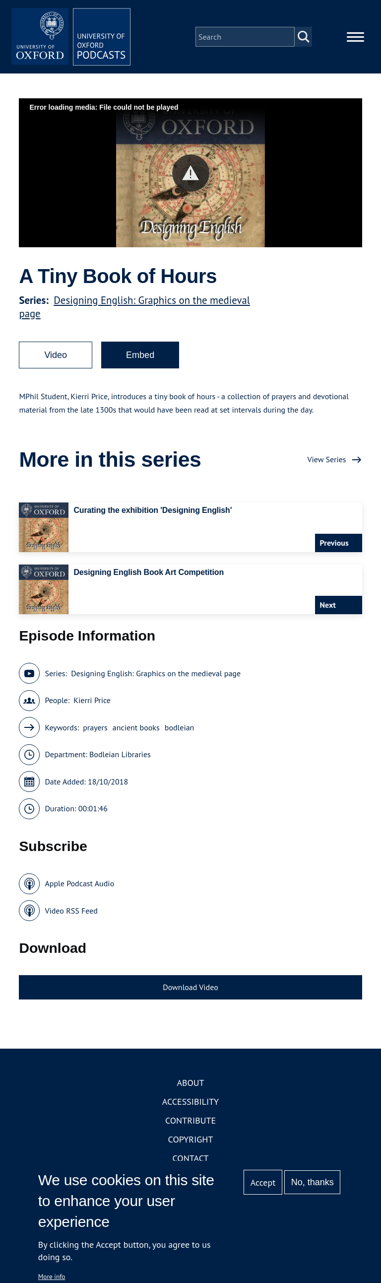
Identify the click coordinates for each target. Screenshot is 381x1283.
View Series (326, 459)
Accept (263, 1182)
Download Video (190, 987)
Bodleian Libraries (120, 754)
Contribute (190, 1120)
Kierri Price (92, 700)
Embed (140, 355)
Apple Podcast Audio (79, 883)
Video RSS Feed (71, 911)
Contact (191, 1158)
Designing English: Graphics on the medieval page (156, 673)
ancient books (136, 727)
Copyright (190, 1139)
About (190, 1082)
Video (55, 355)
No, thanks (312, 1182)
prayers (95, 727)
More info (51, 1276)
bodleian (179, 727)
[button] (190, 173)
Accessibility (190, 1101)
